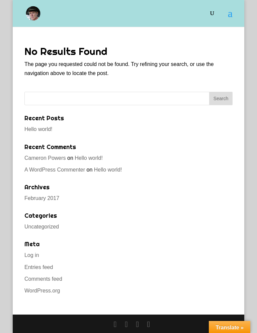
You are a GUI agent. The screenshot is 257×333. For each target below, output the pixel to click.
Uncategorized (41, 226)
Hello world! (38, 129)
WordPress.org (42, 290)
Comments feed (43, 279)
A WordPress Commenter (54, 170)
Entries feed (38, 267)
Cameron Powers (45, 158)
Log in (31, 255)
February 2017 (41, 198)
